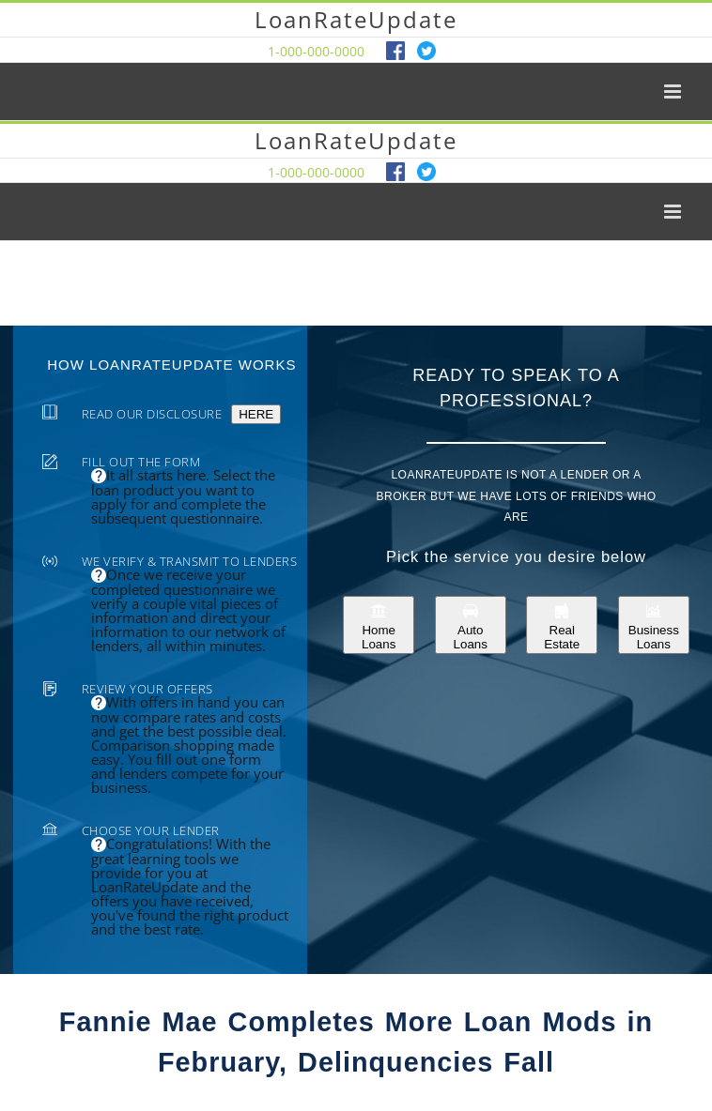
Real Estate (562, 625)
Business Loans (653, 625)
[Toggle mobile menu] (674, 91)
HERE (256, 414)
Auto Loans (471, 625)
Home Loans (378, 625)
